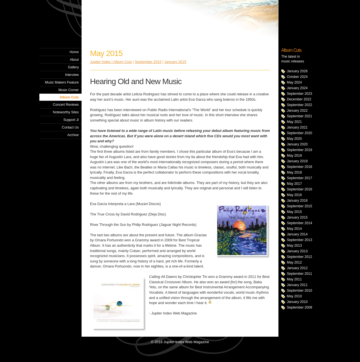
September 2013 (299, 240)
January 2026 (297, 71)
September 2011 (299, 274)
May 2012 (294, 262)
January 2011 (297, 285)
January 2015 (297, 217)
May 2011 (294, 279)
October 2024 (297, 77)
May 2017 (294, 184)
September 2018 (299, 167)
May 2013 (294, 246)
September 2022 (299, 105)
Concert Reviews (66, 105)
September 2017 (299, 178)
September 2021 (299, 116)
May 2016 (294, 195)
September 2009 (299, 307)
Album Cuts (69, 97)
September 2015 (299, 206)
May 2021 (294, 122)
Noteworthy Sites (66, 112)
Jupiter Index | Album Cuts (111, 62)
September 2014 (299, 223)
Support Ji (71, 120)
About (74, 60)
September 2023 (299, 94)
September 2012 (299, 257)
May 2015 (294, 212)
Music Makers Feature (62, 82)
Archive (73, 135)
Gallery (73, 67)
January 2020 (297, 144)
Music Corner (68, 90)
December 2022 (299, 99)
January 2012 (297, 268)
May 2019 (294, 156)
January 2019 (297, 161)
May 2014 (294, 229)
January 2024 (297, 88)
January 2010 (297, 302)
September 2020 (299, 133)
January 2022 (297, 111)
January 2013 (297, 251)
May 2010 (294, 296)
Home (74, 52)
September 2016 (299, 189)
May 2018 (294, 172)
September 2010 (299, 291)
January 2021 (297, 127)
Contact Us (70, 127)
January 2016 (297, 201)
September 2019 (299, 150)
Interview (72, 75)
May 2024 (294, 82)
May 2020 (294, 139)
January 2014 (297, 234)
